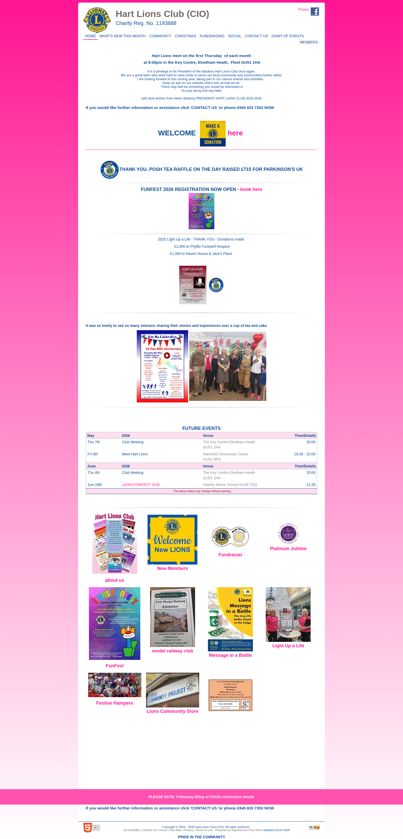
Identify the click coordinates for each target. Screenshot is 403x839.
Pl (272, 548)
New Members (172, 568)
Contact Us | (149, 830)
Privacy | (189, 830)
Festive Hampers (114, 703)
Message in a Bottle (230, 655)
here (235, 133)
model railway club (172, 650)
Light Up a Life (288, 645)
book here (251, 189)
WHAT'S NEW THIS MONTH (121, 35)
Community (159, 35)
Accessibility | (132, 830)
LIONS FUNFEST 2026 (141, 485)
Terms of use (204, 830)
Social (233, 35)
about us (114, 580)
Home (89, 35)
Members (309, 41)
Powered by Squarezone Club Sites (238, 830)
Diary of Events (287, 35)
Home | (163, 830)
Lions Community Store (172, 711)
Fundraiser (230, 554)
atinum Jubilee (290, 548)
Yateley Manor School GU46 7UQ (230, 485)
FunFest (115, 665)
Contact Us (255, 35)
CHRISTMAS (184, 35)
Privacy (303, 9)
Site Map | (176, 830)
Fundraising (211, 35)
